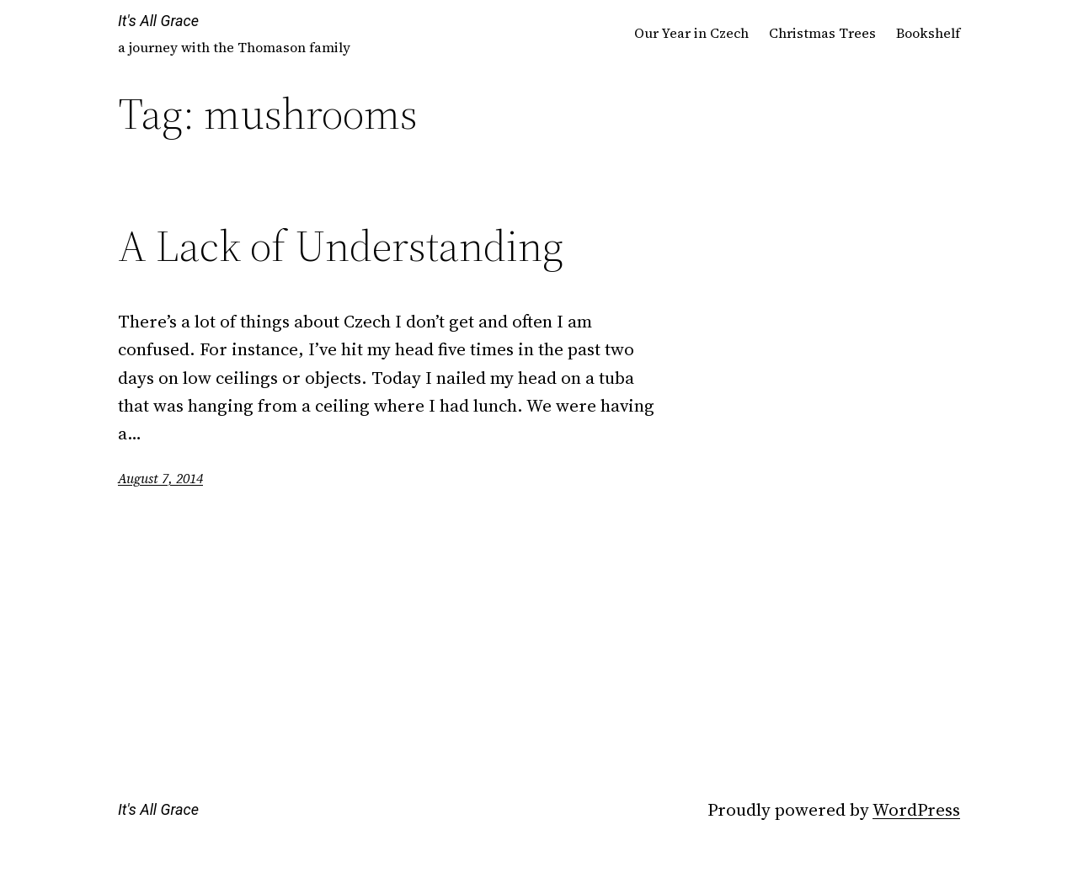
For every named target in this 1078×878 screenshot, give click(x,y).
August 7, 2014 (160, 478)
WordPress (916, 809)
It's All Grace (158, 20)
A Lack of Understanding (340, 246)
